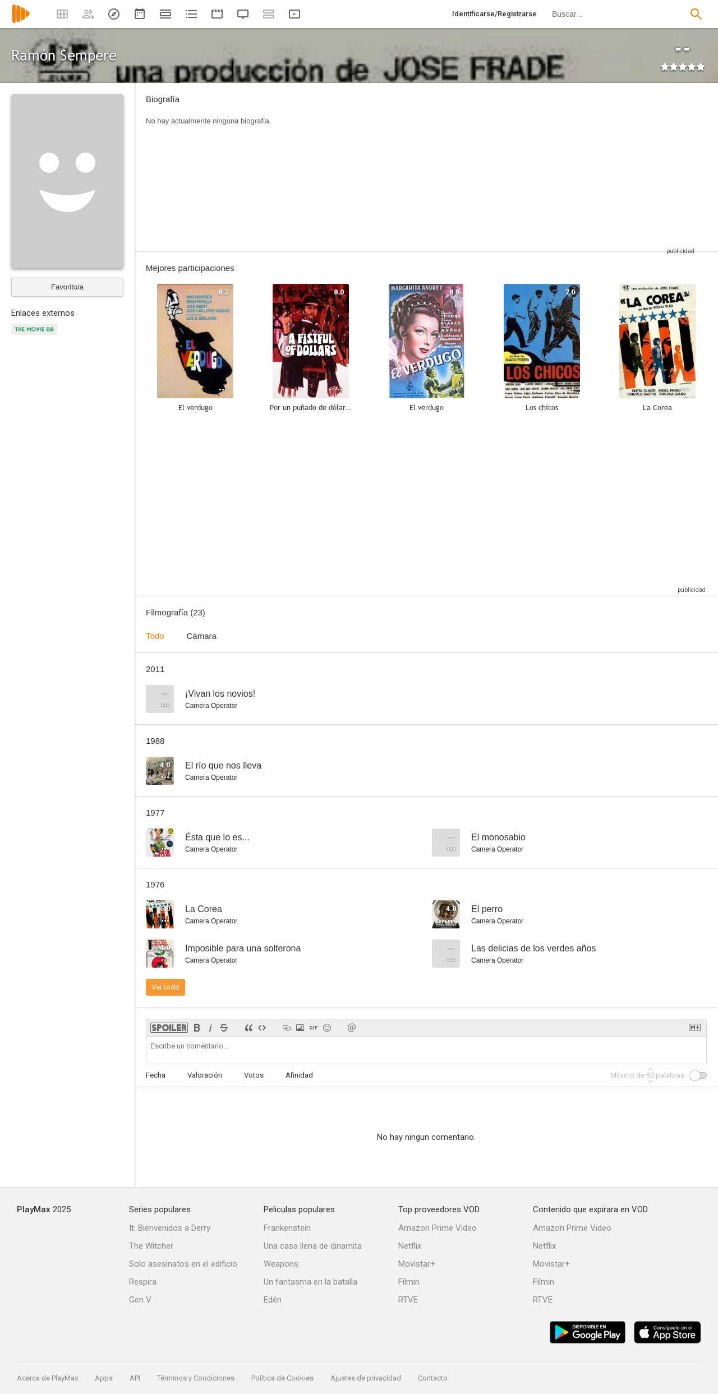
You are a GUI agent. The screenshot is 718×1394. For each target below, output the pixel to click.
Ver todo (165, 987)
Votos (254, 1075)
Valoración (204, 1075)
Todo (155, 636)
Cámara (202, 636)
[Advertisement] (491, 167)
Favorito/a (67, 287)
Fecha (155, 1075)
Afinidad (299, 1075)
